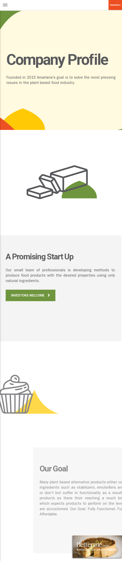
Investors (115, 5)
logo (61, 4)
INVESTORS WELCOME (23, 295)
